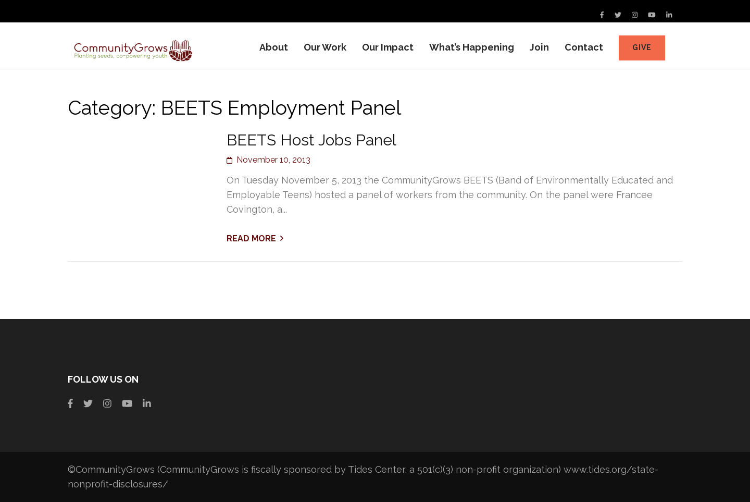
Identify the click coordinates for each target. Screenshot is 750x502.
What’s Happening (471, 47)
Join (539, 47)
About (273, 47)
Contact (584, 47)
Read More (251, 238)
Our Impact (388, 47)
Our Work (325, 47)
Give (642, 47)
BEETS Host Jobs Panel (311, 140)
